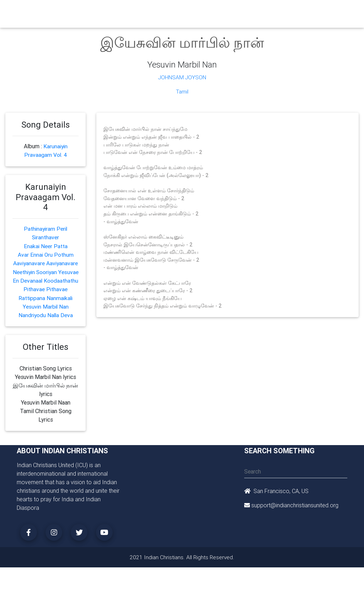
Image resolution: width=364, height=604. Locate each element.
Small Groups (160, 15)
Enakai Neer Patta (45, 245)
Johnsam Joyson (182, 77)
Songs (285, 11)
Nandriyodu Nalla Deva (46, 330)
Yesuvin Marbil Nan (45, 322)
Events (206, 11)
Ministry (135, 11)
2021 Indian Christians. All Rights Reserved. (182, 572)
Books (184, 11)
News (227, 11)
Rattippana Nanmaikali (45, 313)
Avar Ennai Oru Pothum (45, 253)
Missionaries (255, 11)
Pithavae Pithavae (45, 305)
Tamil (182, 91)
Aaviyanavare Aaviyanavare (45, 262)
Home (86, 11)
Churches (109, 11)
